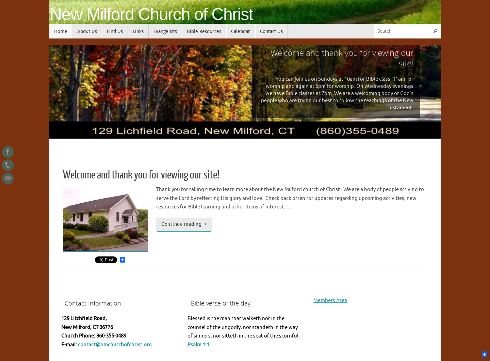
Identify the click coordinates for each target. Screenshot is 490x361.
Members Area (330, 300)
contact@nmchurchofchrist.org (115, 345)
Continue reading (185, 224)
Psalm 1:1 (198, 345)
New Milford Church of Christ (151, 14)
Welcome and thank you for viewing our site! (141, 175)
